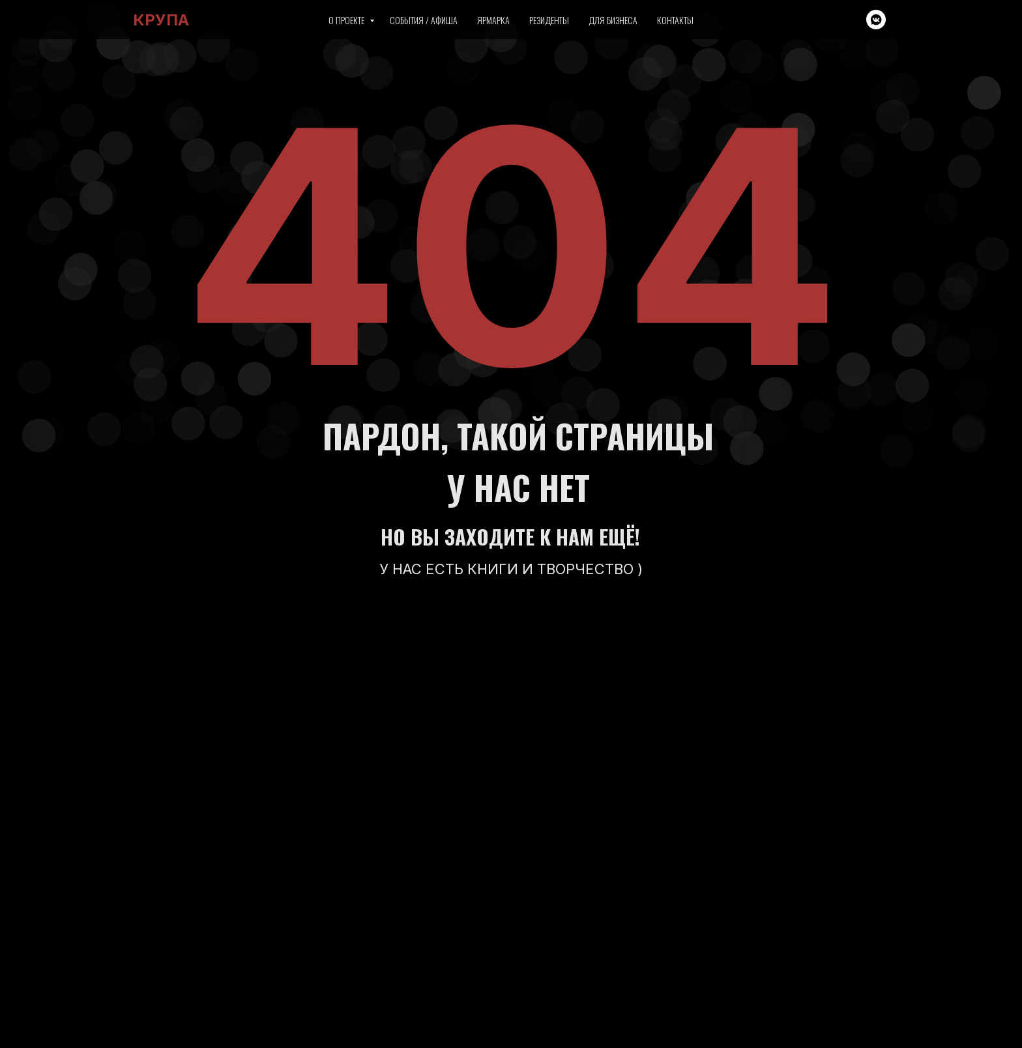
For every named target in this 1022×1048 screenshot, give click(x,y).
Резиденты (549, 20)
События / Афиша (424, 20)
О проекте (347, 20)
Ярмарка (493, 20)
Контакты (675, 20)
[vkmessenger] (876, 19)
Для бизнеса (613, 20)
